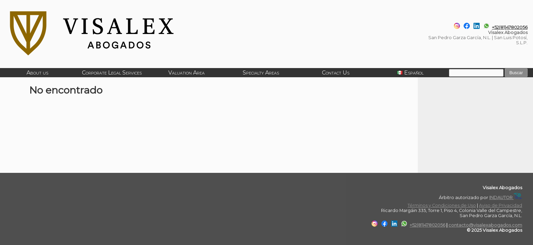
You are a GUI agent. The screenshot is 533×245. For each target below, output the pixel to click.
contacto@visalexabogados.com (485, 225)
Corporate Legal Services (112, 72)
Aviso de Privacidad (500, 205)
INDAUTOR (505, 197)
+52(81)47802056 (510, 27)
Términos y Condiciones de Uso (442, 205)
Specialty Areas (261, 72)
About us (37, 72)
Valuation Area (186, 72)
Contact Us (335, 72)
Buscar (516, 72)
